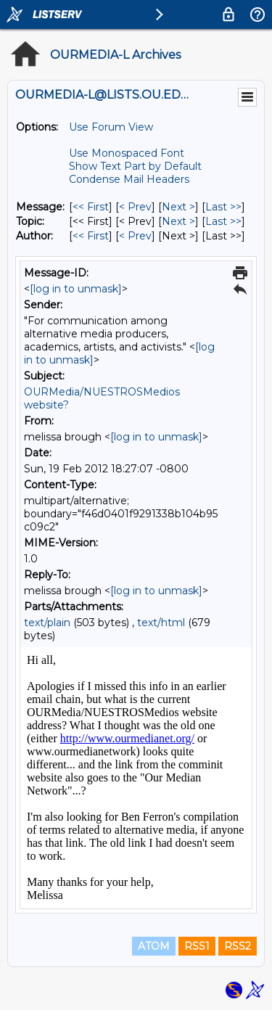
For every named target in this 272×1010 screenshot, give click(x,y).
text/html (161, 622)
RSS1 (197, 946)
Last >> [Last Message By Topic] (223, 221)
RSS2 (237, 946)
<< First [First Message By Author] (91, 235)
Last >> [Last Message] (223, 206)
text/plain (47, 622)
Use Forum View (111, 127)
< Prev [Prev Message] (135, 206)
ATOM (154, 946)
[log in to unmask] (76, 288)
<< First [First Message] (91, 206)
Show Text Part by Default (135, 166)
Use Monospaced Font (126, 153)
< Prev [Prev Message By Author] (135, 235)
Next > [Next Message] (178, 206)
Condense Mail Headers (129, 179)
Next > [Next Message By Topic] (178, 221)
